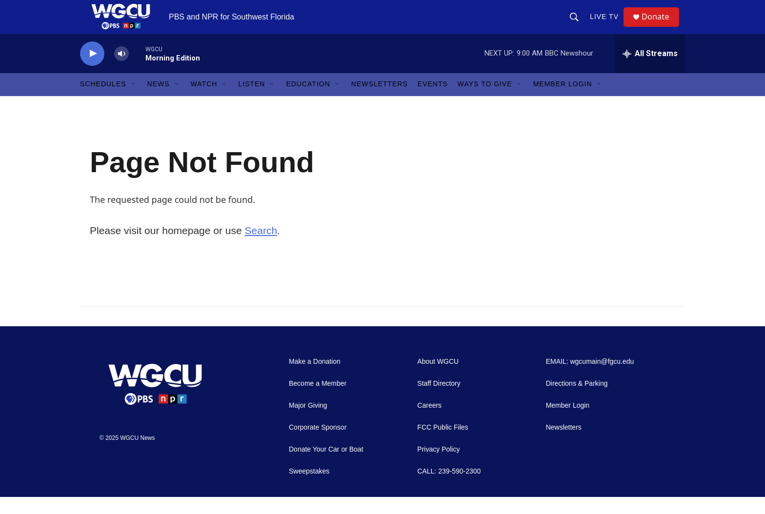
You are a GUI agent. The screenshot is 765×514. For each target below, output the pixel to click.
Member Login (562, 101)
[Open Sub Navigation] (134, 101)
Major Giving (308, 422)
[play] (92, 71)
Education (308, 101)
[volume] (121, 71)
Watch (204, 101)
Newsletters (379, 101)
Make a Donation (315, 378)
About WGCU (438, 378)
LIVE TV (607, 25)
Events (433, 101)
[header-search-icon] (577, 25)
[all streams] (650, 70)
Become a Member (317, 400)
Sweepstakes (309, 488)
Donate (660, 25)
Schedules (103, 101)
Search (261, 247)
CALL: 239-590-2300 (449, 488)
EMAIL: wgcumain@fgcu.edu (590, 378)
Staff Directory (438, 400)
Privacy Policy (438, 466)
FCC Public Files (442, 444)
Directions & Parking (577, 400)
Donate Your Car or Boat (326, 466)
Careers (429, 422)
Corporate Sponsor (317, 444)
